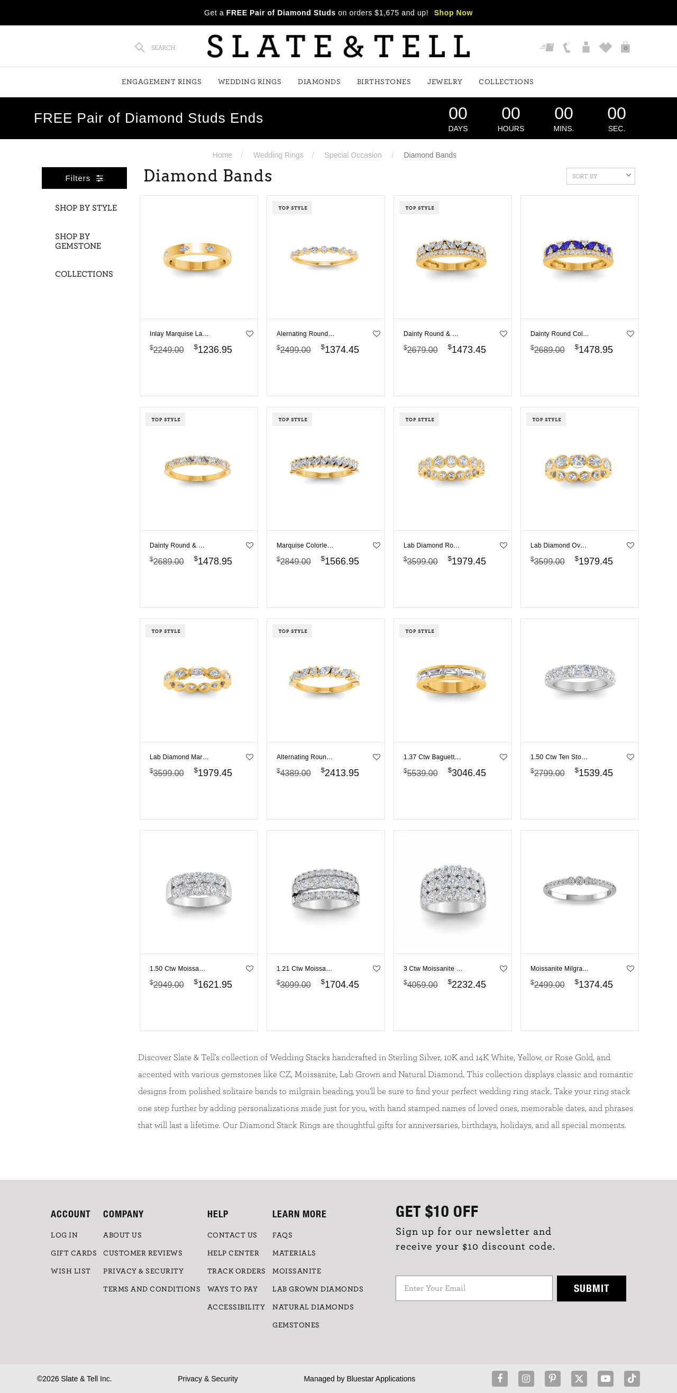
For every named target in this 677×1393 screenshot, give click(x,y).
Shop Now (453, 12)
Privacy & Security (208, 1378)
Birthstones (384, 82)
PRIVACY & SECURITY (143, 1271)
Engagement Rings (162, 82)
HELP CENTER (233, 1253)
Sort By (601, 175)
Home (222, 155)
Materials (294, 1253)
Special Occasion (353, 155)
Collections (506, 82)
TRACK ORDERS (236, 1271)
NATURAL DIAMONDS (313, 1307)
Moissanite (296, 1271)
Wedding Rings (250, 82)
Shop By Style (86, 208)
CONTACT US (232, 1235)
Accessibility (236, 1307)
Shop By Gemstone (78, 241)
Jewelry (445, 82)
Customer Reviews (142, 1253)
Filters (85, 178)
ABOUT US (122, 1235)
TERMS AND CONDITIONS (151, 1289)
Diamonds (319, 82)
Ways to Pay (232, 1289)
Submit (592, 1288)
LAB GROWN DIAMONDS (317, 1289)
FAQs (282, 1235)
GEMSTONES (296, 1325)
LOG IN (64, 1235)
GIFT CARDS (74, 1253)
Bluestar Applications (380, 1378)
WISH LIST (71, 1271)
